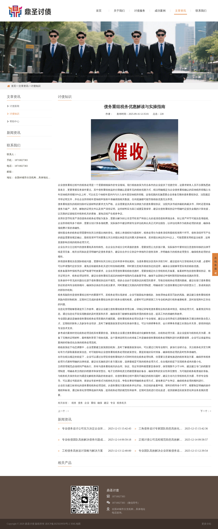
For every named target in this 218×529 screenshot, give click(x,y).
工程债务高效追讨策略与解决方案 (80, 450)
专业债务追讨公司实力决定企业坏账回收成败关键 (83, 428)
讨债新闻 (14, 106)
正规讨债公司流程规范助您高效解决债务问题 (160, 439)
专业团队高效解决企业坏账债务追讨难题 (160, 450)
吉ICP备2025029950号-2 (57, 524)
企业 (86, 403)
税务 (74, 403)
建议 (106, 403)
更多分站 (206, 524)
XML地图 (76, 524)
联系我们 (201, 10)
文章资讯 (180, 10)
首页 (99, 10)
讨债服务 (139, 10)
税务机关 (121, 403)
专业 (112, 403)
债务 (80, 403)
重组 (93, 403)
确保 (99, 403)
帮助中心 (14, 121)
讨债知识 (36, 86)
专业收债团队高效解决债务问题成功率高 (83, 439)
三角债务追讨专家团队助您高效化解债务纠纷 (160, 428)
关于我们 (119, 10)
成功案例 (160, 10)
